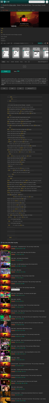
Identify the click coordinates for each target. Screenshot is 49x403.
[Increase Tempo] (11, 43)
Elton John (12, 5)
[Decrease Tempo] (2, 43)
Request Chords (15, 289)
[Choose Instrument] (29, 62)
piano (8, 61)
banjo (21, 61)
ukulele (12, 61)
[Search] (43, 2)
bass (26, 61)
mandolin (17, 61)
